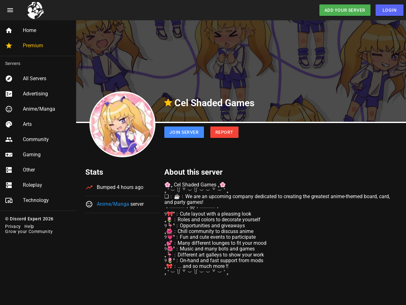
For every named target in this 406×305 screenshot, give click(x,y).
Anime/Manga (113, 204)
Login (390, 10)
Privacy (13, 226)
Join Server (184, 132)
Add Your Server (344, 10)
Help (29, 226)
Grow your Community (29, 231)
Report (224, 132)
